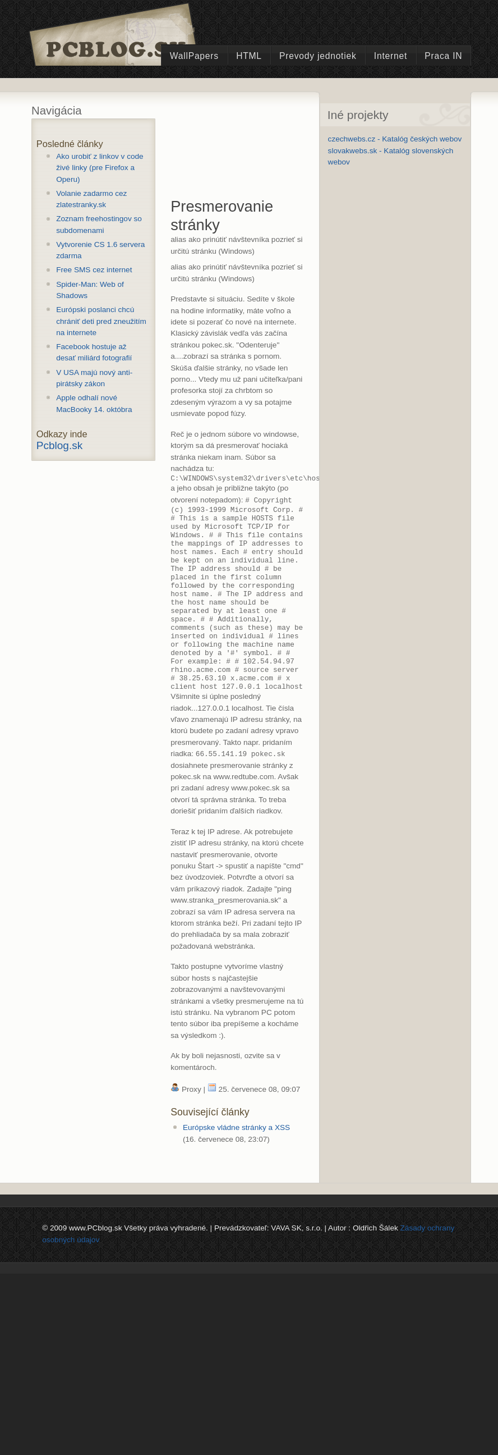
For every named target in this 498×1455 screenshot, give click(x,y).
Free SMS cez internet (94, 270)
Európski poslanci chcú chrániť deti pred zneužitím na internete (101, 321)
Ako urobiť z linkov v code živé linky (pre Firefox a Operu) (99, 168)
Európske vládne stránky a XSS (236, 1166)
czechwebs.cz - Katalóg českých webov (395, 139)
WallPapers (194, 56)
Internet (390, 56)
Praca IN (443, 56)
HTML (249, 56)
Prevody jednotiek (318, 56)
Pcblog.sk (59, 445)
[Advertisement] (225, 155)
